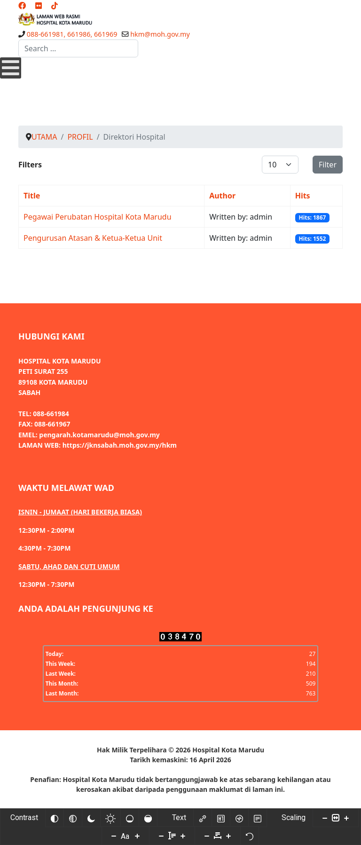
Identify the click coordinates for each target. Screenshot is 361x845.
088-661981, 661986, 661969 (72, 34)
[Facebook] (22, 5)
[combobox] (78, 48)
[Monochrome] (72, 817)
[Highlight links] (202, 817)
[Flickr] (38, 5)
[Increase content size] (346, 817)
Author (222, 195)
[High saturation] (148, 817)
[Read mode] (257, 817)
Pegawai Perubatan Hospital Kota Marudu (98, 217)
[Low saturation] (129, 817)
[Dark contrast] (91, 817)
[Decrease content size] (325, 817)
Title (32, 195)
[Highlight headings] (221, 817)
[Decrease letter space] (207, 835)
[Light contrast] (110, 817)
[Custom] (54, 5)
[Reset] (249, 835)
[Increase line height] (183, 835)
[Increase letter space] (228, 835)
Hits (302, 195)
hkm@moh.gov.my (160, 34)
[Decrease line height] (161, 835)
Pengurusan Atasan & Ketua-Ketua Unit (93, 238)
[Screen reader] (239, 817)
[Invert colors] (54, 817)
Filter (328, 164)
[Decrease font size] (114, 835)
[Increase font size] (137, 835)
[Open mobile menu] (10, 68)
